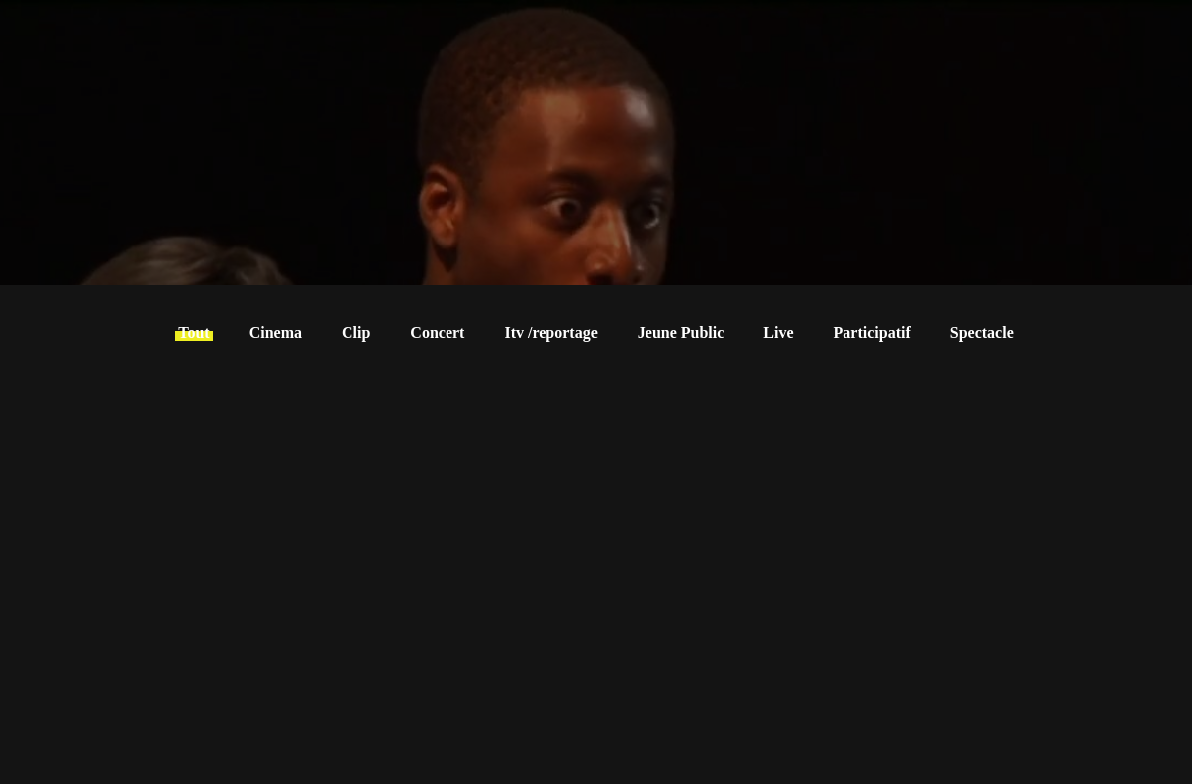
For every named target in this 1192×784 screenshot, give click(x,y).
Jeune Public (681, 332)
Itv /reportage (550, 332)
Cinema (275, 332)
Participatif (872, 332)
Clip (356, 332)
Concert (437, 332)
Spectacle (982, 332)
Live (778, 332)
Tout (193, 332)
